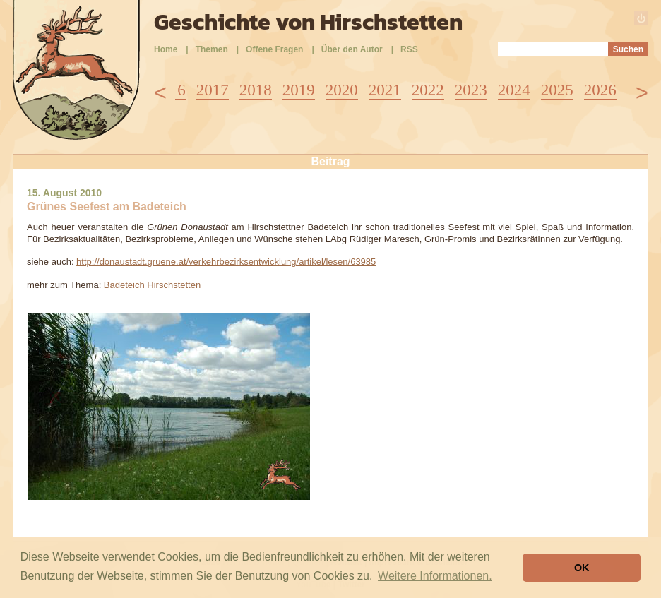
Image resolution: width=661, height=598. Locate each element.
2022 (428, 90)
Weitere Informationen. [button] (435, 576)
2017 (212, 90)
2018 (255, 90)
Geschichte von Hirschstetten (308, 22)
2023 (471, 90)
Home (165, 49)
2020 (342, 90)
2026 (600, 90)
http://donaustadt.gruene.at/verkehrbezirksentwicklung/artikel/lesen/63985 (226, 261)
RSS (409, 49)
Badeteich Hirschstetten (152, 285)
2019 (298, 90)
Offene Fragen (274, 49)
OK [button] (582, 567)
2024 (514, 90)
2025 (557, 90)
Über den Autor (352, 49)
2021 (385, 90)
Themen (212, 49)
